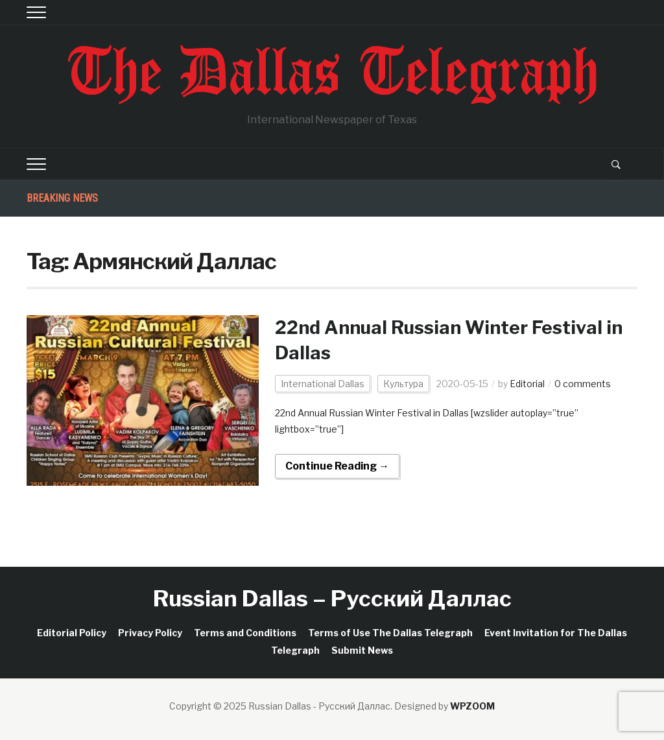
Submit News (362, 650)
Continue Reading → (337, 466)
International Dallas (322, 383)
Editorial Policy (71, 632)
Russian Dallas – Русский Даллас (332, 598)
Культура (403, 383)
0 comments (582, 383)
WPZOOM (472, 705)
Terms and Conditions (245, 632)
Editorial (527, 383)
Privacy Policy (150, 632)
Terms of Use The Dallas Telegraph (390, 632)
